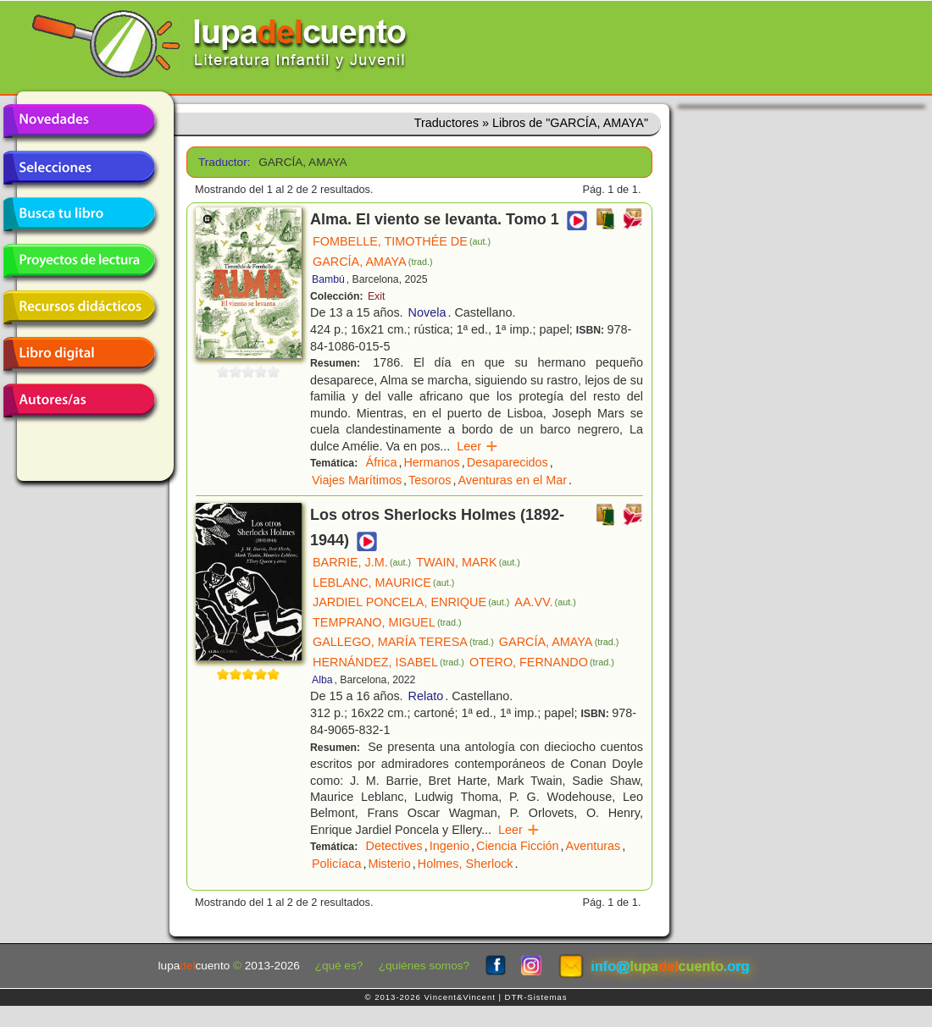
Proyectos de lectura (79, 261)
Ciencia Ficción (517, 846)
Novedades (79, 121)
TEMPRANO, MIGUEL (387, 622)
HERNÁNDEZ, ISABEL (388, 662)
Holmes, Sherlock (465, 863)
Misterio (389, 863)
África (381, 462)
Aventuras (593, 846)
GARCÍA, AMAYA (373, 261)
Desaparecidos (507, 462)
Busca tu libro (79, 214)
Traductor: (222, 162)
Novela (427, 312)
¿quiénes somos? (424, 965)
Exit (376, 296)
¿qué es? (339, 965)
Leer (477, 446)
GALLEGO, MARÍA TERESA (403, 642)
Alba (322, 680)
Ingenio (449, 846)
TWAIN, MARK (468, 562)
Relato (426, 696)
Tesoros (429, 480)
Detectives (394, 846)
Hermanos (431, 462)
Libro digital (79, 354)
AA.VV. (544, 602)
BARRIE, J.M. (362, 562)
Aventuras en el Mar (513, 480)
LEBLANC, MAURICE (383, 582)
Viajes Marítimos (357, 480)
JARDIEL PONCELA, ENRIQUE (411, 602)
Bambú (328, 279)
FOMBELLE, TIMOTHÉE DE (402, 241)
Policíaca (336, 863)
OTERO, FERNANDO (541, 662)
